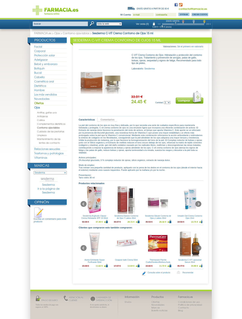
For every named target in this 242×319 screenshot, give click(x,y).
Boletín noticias (159, 310)
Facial (38, 46)
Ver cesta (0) (142, 24)
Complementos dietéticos (51, 124)
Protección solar (44, 55)
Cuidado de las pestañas (50, 131)
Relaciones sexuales (47, 149)
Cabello (39, 77)
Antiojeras (42, 116)
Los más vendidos (45, 94)
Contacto (183, 307)
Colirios (41, 120)
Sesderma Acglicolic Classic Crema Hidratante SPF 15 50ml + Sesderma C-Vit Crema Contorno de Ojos (94, 219)
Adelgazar (41, 59)
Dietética (40, 86)
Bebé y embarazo (45, 64)
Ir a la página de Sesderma (49, 190)
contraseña (161, 14)
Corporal (40, 51)
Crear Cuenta (199, 14)
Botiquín (39, 68)
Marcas (41, 165)
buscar (37, 24)
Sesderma (49, 181)
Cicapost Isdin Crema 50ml (126, 260)
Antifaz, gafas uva (47, 112)
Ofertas (38, 103)
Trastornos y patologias (49, 153)
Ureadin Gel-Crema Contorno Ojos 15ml (190, 217)
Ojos (57, 33)
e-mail (136, 14)
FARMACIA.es (42, 33)
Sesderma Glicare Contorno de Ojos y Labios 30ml (158, 217)
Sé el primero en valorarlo (190, 46)
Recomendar (188, 273)
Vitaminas (40, 157)
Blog (180, 310)
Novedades (41, 99)
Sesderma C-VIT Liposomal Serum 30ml (190, 261)
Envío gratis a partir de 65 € (153, 8)
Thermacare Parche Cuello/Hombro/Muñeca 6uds (158, 261)
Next (198, 204)
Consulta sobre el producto (159, 273)
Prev (84, 204)
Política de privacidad (190, 305)
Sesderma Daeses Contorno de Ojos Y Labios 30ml (126, 217)
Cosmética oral (44, 81)
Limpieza (42, 135)
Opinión (41, 201)
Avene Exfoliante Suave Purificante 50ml (95, 261)
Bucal (38, 73)
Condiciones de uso (189, 302)
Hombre (39, 90)
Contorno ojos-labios (76, 33)
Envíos (128, 302)
